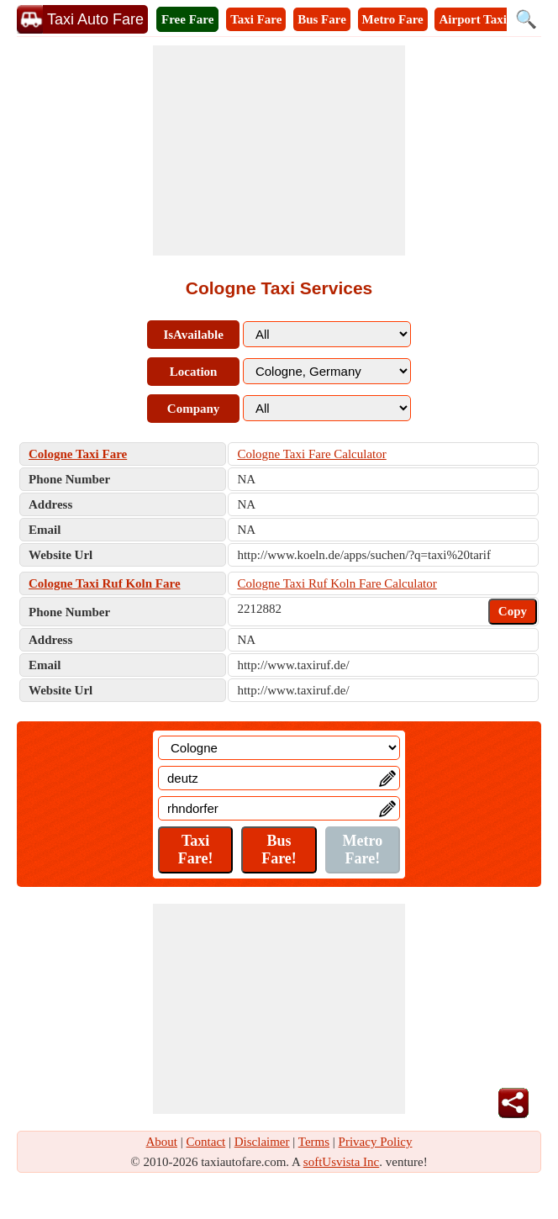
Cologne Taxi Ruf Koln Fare (105, 583)
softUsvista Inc (341, 1162)
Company (193, 408)
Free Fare (187, 19)
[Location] (279, 748)
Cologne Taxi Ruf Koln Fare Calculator (336, 583)
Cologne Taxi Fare (78, 454)
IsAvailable (193, 334)
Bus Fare (321, 19)
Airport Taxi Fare (486, 19)
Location (194, 371)
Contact (206, 1141)
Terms (313, 1141)
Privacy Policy (376, 1141)
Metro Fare (393, 19)
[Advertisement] (279, 150)
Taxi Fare (256, 19)
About (162, 1141)
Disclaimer (262, 1141)
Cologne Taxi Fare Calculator (311, 454)
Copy (512, 611)
